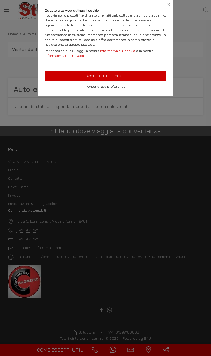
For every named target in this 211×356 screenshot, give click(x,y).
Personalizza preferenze (106, 86)
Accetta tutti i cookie (105, 76)
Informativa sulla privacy (64, 56)
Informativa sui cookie (117, 51)
